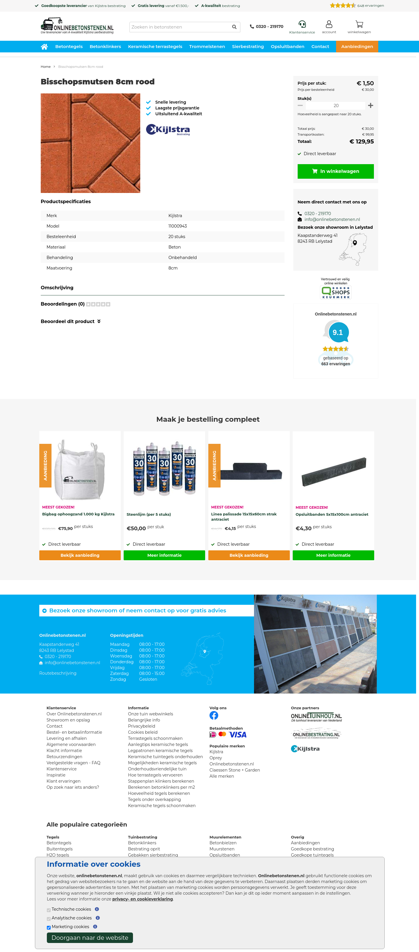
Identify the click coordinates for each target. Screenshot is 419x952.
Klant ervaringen (64, 781)
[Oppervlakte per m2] (334, 105)
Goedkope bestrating (312, 849)
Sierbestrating (248, 46)
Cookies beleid (143, 732)
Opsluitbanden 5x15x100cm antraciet (332, 514)
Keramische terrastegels (155, 46)
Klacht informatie (64, 750)
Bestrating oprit (144, 849)
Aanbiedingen (357, 46)
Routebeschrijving (58, 673)
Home (46, 67)
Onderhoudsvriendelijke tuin (157, 769)
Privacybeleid (141, 726)
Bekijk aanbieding (80, 555)
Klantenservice (62, 769)
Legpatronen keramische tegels (160, 750)
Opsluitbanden (287, 46)
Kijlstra (100, 5)
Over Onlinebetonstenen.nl (74, 714)
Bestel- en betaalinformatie (74, 732)
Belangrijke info (144, 720)
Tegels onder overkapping (154, 799)
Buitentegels (59, 849)
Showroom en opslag (68, 720)
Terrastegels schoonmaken (155, 738)
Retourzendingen (64, 756)
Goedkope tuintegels (312, 855)
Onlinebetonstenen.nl (232, 764)
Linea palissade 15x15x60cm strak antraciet (244, 517)
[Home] (77, 23)
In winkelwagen (334, 171)
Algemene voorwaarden (71, 744)
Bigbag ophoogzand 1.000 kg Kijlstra (78, 514)
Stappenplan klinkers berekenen (161, 781)
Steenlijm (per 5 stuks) (149, 514)
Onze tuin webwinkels (150, 714)
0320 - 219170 (266, 26)
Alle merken (222, 776)
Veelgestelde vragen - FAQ (73, 762)
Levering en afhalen (67, 738)
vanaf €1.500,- (163, 5)
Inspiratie (56, 775)
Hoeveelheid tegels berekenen (159, 793)
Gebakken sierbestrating (153, 855)
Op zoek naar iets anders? (73, 787)
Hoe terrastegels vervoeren (155, 775)
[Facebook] (214, 714)
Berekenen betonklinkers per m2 (161, 787)
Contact (320, 46)
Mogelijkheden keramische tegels (162, 762)
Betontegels (69, 46)
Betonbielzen (223, 842)
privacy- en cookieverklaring (142, 899)
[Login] (329, 28)
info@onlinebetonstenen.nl (330, 219)
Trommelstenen (207, 46)
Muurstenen (222, 849)
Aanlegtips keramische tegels (158, 744)
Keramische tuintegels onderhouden (165, 756)
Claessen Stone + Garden (235, 770)
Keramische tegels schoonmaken (162, 805)
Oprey (216, 757)
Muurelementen (226, 837)
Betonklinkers (105, 46)
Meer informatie (164, 555)
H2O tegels (58, 855)
